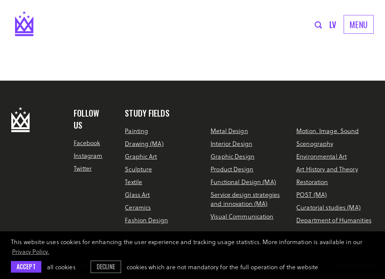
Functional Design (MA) (243, 181)
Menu (359, 24)
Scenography (314, 143)
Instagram (88, 155)
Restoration (312, 181)
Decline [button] (106, 266)
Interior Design (231, 143)
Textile (133, 181)
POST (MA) (311, 194)
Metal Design (229, 130)
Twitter (83, 168)
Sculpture (138, 169)
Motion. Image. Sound (327, 130)
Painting (136, 130)
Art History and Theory (327, 169)
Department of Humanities (333, 220)
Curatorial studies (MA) (328, 207)
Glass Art (137, 194)
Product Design (232, 169)
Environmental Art (321, 156)
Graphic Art (141, 156)
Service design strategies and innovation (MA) (245, 199)
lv (332, 24)
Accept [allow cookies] (26, 266)
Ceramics (138, 207)
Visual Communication (242, 216)
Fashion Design (146, 220)
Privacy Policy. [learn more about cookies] (30, 251)
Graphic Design (233, 156)
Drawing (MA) (144, 143)
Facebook (87, 142)
